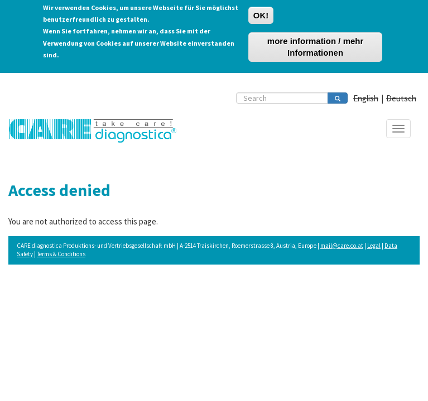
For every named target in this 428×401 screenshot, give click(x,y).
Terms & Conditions (61, 254)
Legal (374, 246)
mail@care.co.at (341, 246)
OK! (261, 12)
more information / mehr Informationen (315, 44)
